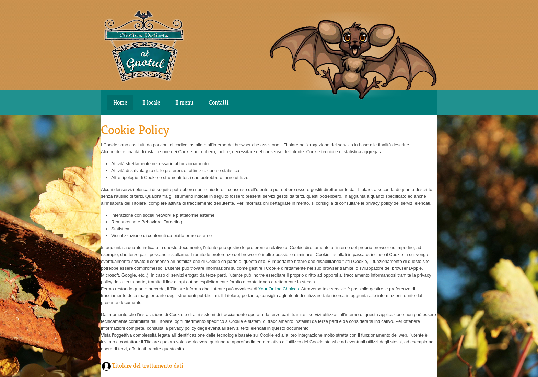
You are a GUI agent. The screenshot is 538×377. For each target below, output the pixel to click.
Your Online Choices (278, 288)
